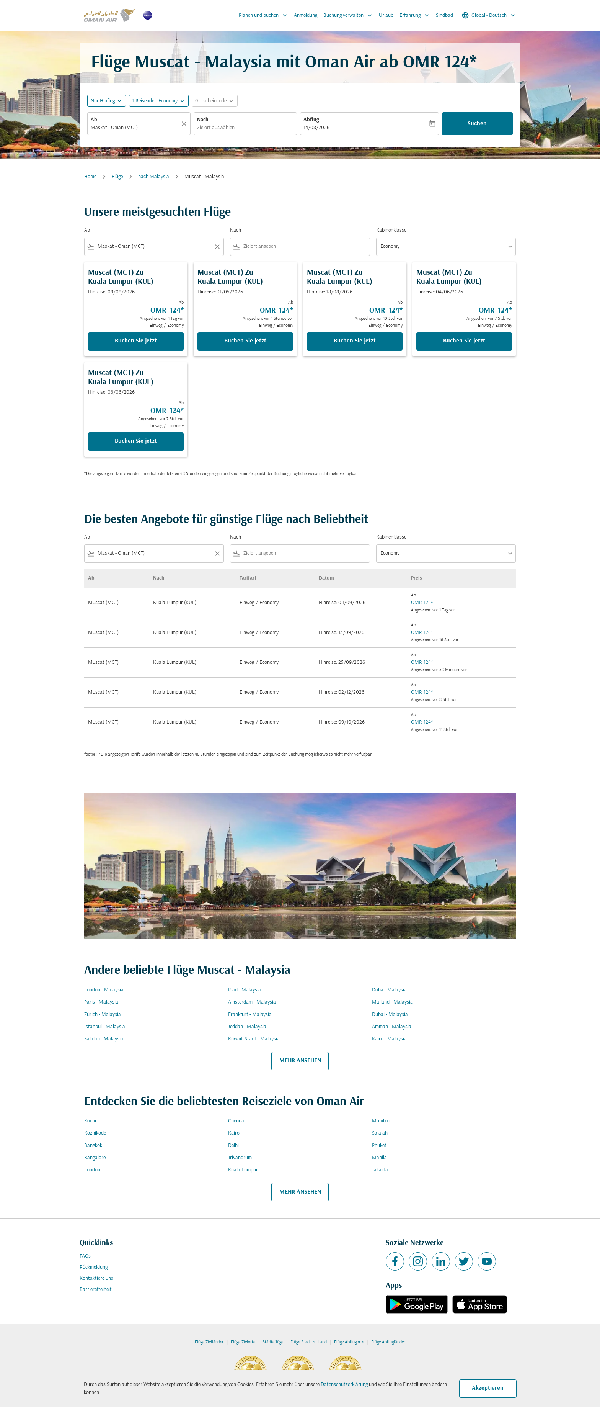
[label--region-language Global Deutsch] (489, 15)
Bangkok (93, 1145)
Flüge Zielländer (209, 1342)
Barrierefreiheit (96, 1289)
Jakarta (380, 1170)
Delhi (233, 1145)
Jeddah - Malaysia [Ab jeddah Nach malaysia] (247, 1027)
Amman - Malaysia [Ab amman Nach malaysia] (391, 1027)
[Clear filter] (216, 247)
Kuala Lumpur (243, 1170)
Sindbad (444, 15)
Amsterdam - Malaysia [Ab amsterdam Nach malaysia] (252, 1002)
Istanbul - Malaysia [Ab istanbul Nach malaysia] (104, 1027)
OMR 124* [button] (440, 63)
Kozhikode (95, 1133)
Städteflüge (272, 1342)
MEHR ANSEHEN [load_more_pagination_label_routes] (300, 1061)
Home (90, 177)
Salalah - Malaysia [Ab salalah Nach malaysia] (103, 1039)
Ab (94, 120)
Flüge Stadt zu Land (308, 1342)
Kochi (90, 1121)
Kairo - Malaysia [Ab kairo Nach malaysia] (389, 1039)
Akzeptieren (488, 1388)
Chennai (236, 1121)
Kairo (234, 1133)
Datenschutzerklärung (344, 1384)
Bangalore (95, 1158)
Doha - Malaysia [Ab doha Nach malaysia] (389, 990)
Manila (379, 1158)
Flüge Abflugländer (388, 1342)
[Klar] (185, 124)
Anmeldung (305, 15)
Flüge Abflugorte (349, 1342)
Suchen (477, 124)
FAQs (85, 1256)
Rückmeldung (94, 1267)
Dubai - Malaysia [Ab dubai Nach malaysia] (390, 1014)
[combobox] (135, 128)
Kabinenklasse (391, 230)
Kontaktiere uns (96, 1278)
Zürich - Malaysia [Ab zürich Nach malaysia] (102, 1014)
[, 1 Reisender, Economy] (155, 101)
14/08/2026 (316, 128)
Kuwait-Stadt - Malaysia (254, 1039)
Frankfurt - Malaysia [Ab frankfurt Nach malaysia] (250, 1014)
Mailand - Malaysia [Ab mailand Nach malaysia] (392, 1002)
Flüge (117, 177)
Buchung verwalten (349, 15)
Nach (203, 120)
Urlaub (386, 15)
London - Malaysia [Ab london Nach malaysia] (104, 990)
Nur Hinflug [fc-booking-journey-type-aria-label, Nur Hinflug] (103, 101)
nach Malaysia (153, 177)
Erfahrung (416, 15)
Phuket (379, 1145)
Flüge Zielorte (243, 1342)
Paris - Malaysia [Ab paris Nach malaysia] (101, 1002)
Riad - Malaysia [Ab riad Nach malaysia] (244, 990)
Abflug (311, 120)
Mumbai (381, 1121)
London (92, 1170)
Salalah (380, 1133)
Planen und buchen (265, 15)
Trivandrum (240, 1158)
